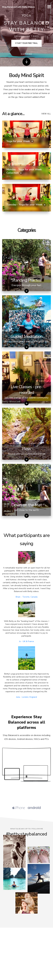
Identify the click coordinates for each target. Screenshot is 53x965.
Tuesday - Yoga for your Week (26, 205)
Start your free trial (26, 43)
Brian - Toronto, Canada (26, 597)
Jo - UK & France (26, 641)
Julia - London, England (26, 697)
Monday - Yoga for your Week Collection (24, 171)
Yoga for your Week (20, 141)
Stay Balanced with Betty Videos (18, 7)
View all (46, 114)
